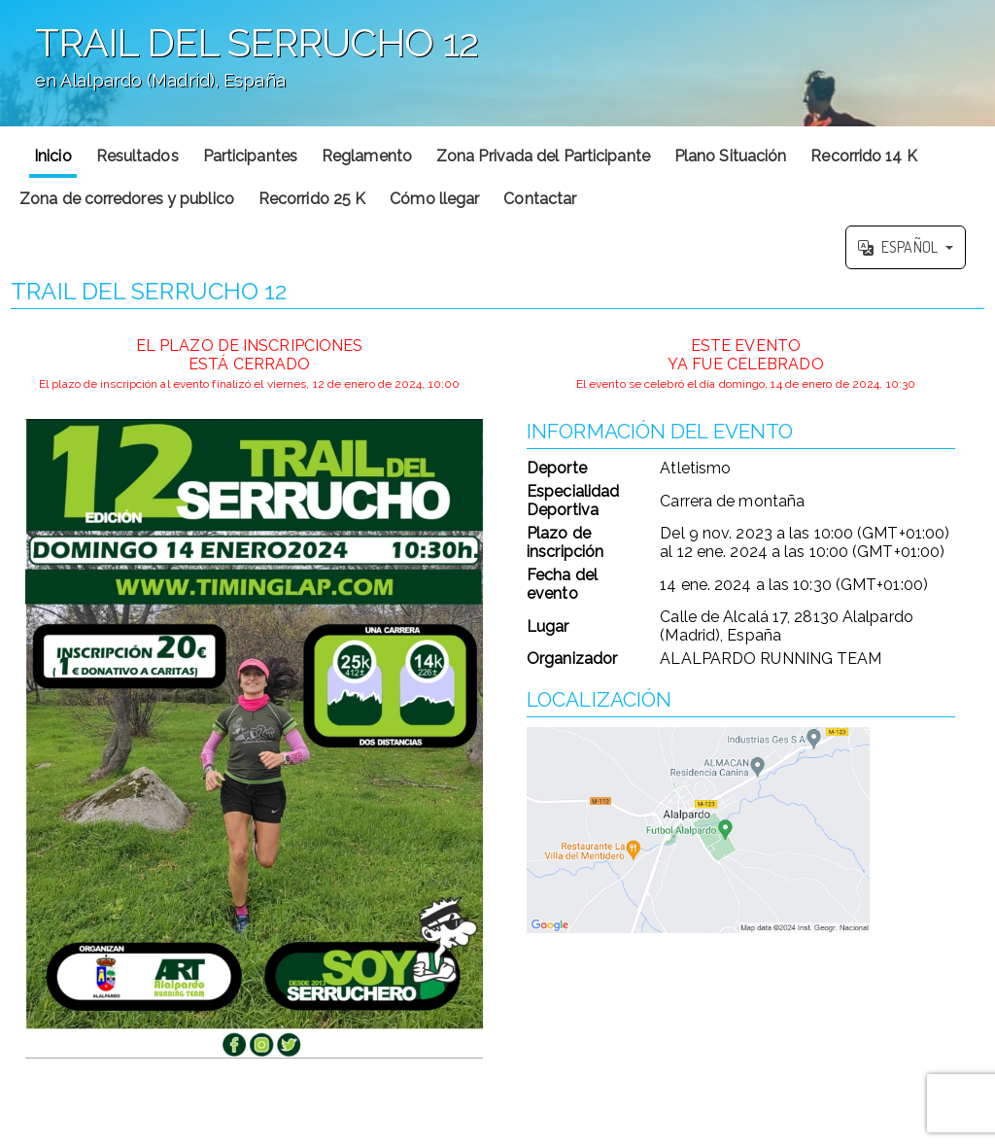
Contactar (539, 199)
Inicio (53, 156)
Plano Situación (730, 156)
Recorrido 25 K (311, 199)
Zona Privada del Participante (543, 156)
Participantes (250, 156)
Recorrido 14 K (863, 156)
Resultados (137, 156)
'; (497, 63)
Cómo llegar (434, 199)
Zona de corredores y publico (126, 199)
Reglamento (367, 156)
